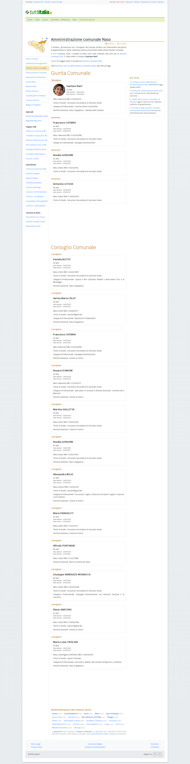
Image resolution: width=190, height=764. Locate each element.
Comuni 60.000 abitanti (36, 192)
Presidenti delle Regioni (35, 154)
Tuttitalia (28, 2)
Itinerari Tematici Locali (35, 222)
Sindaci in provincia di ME (36, 131)
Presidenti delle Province (36, 149)
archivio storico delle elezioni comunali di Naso (76, 66)
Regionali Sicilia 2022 (33, 121)
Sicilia (45, 19)
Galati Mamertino (61, 724)
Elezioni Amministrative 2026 (37, 116)
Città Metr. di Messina (60, 19)
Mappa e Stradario (33, 105)
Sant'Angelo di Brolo (74, 721)
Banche (161, 2)
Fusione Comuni (32, 159)
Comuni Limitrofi (32, 100)
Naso (74, 19)
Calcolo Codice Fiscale (53, 2)
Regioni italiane (32, 178)
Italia (37, 19)
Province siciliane (33, 173)
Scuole (154, 2)
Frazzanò (74, 717)
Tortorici (78, 724)
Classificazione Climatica (36, 96)
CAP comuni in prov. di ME (36, 145)
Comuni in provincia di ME (36, 169)
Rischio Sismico (32, 91)
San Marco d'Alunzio (96, 721)
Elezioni (137, 2)
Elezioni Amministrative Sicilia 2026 (148, 91)
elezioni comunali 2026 (92, 61)
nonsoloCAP (38, 2)
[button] (155, 754)
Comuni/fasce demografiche (37, 201)
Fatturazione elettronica (36, 77)
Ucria (119, 724)
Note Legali (35, 744)
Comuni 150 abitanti (35, 196)
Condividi (121, 44)
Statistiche (145, 2)
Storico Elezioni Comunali (36, 73)
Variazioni (129, 2)
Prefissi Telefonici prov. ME (36, 140)
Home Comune (32, 59)
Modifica (110, 44)
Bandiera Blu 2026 (117, 2)
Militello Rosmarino (62, 728)
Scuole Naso (31, 82)
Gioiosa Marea (94, 724)
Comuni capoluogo (33, 187)
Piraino (57, 721)
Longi (109, 724)
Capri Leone (59, 717)
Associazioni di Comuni (35, 217)
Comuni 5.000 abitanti (35, 206)
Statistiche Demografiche (36, 63)
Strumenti (155, 744)
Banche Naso (31, 86)
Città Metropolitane (34, 183)
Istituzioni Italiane (95, 744)
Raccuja (79, 728)
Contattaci (154, 747)
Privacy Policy (36, 747)
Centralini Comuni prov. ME (36, 136)
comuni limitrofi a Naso (99, 734)
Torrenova (115, 721)
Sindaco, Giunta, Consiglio (36, 68)
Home (29, 19)
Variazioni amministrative (95, 747)
